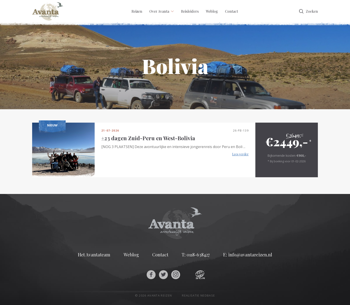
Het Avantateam (94, 254)
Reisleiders (190, 11)
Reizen (136, 11)
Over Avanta (159, 11)
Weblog (212, 11)
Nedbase (207, 295)
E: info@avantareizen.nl (247, 254)
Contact (231, 11)
